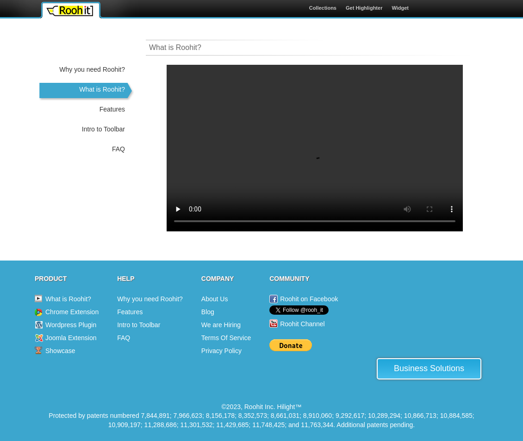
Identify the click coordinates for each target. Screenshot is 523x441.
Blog (207, 312)
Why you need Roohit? (92, 69)
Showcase (60, 350)
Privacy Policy (221, 350)
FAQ (118, 149)
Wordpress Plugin (70, 325)
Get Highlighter (364, 8)
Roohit (69, 11)
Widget (400, 8)
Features (112, 109)
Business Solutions (429, 368)
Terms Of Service (226, 338)
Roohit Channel (302, 324)
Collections (322, 8)
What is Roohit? (102, 89)
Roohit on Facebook (309, 299)
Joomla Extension (71, 338)
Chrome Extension (72, 312)
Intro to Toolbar (103, 129)
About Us (214, 299)
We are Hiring (221, 325)
